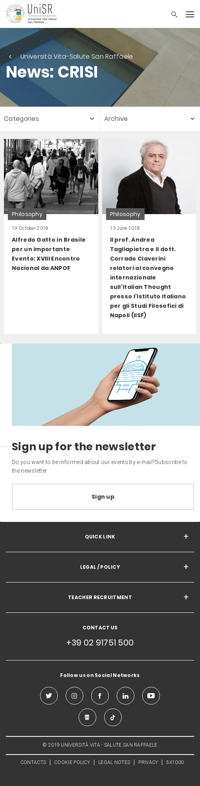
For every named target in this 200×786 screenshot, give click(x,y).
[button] (170, 15)
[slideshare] (87, 717)
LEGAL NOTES (114, 762)
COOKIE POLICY (72, 762)
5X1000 (174, 762)
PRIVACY (148, 762)
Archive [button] (116, 118)
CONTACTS (33, 762)
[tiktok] (113, 717)
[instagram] (74, 696)
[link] (51, 236)
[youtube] (151, 696)
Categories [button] (21, 118)
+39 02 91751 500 (100, 642)
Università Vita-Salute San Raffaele (76, 56)
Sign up (103, 497)
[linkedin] (125, 696)
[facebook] (100, 696)
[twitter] (49, 696)
